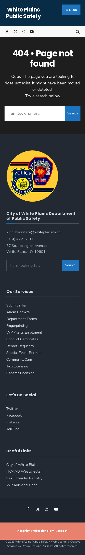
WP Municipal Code (22, 485)
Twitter (12, 408)
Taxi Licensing (17, 366)
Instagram (14, 422)
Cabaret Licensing (20, 373)
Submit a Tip (16, 305)
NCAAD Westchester (24, 471)
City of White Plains (22, 464)
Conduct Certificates (22, 339)
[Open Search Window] (78, 31)
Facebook (14, 415)
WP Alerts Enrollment (24, 332)
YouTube (13, 429)
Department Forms (21, 318)
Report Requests (20, 346)
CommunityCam (19, 359)
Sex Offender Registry (24, 478)
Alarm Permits (18, 312)
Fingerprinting (17, 325)
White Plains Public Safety (23, 13)
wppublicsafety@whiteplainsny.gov (34, 232)
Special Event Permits (23, 352)
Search (72, 113)
